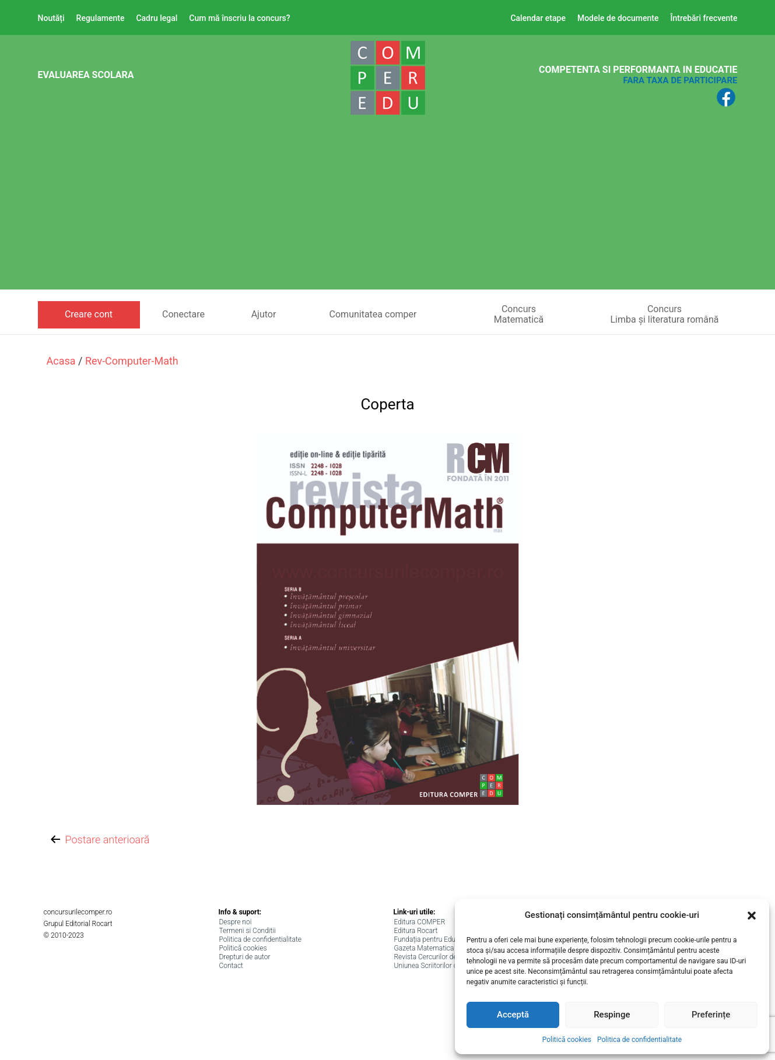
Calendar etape (538, 18)
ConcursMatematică (518, 314)
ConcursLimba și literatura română (664, 314)
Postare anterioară (99, 840)
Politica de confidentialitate (639, 1040)
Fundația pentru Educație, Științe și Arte (454, 939)
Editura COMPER (420, 922)
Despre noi (235, 922)
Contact (231, 966)
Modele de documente (618, 18)
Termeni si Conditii (247, 931)
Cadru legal (156, 18)
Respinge (612, 1014)
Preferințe (711, 1014)
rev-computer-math (131, 361)
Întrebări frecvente (703, 18)
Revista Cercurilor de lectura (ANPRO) (451, 957)
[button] (752, 915)
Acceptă (513, 1014)
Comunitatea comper (373, 314)
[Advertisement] (388, 207)
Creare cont (89, 314)
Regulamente (100, 18)
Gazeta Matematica (424, 948)
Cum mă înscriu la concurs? (239, 18)
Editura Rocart (416, 931)
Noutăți (51, 18)
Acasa (61, 361)
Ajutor (263, 314)
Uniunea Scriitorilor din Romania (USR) (453, 966)
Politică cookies (566, 1040)
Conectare (183, 314)
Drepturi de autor (245, 957)
